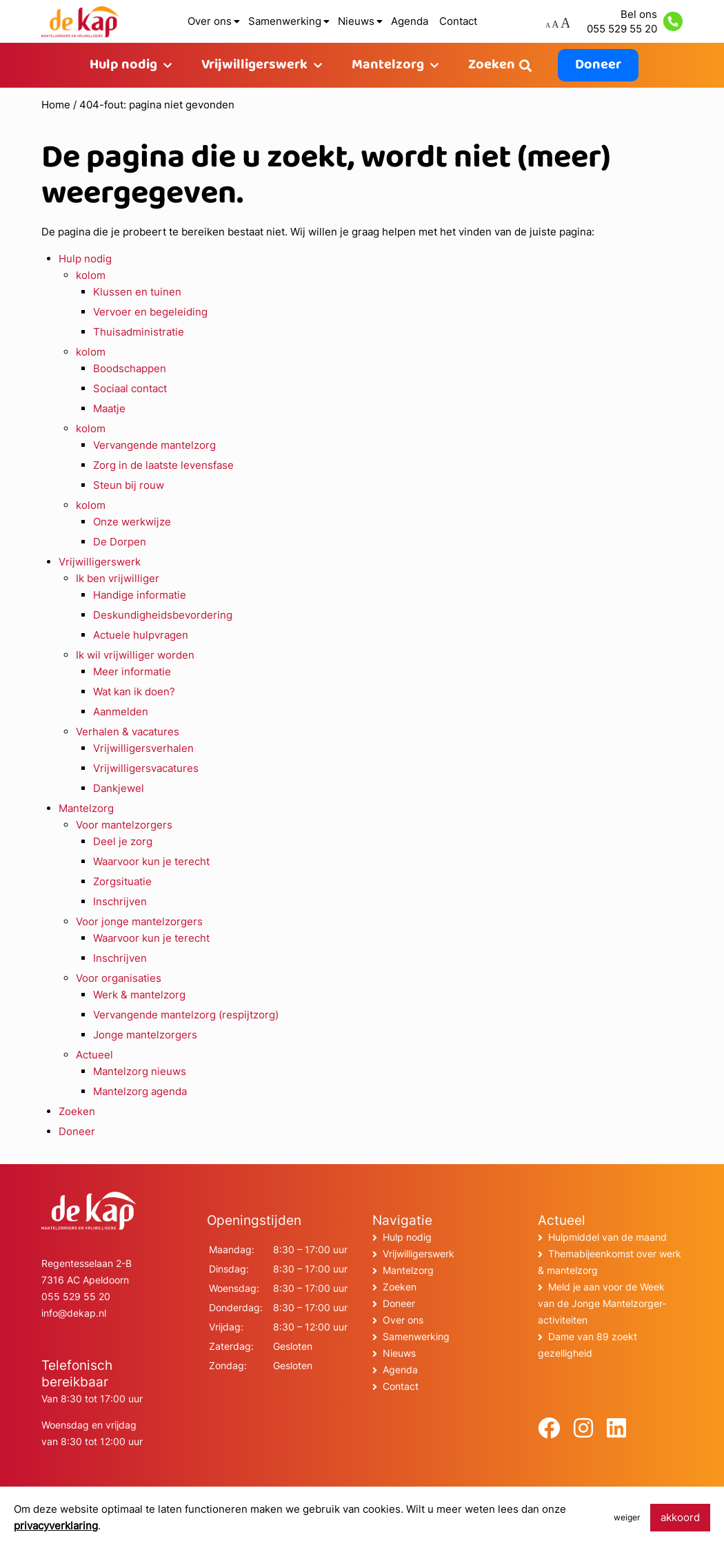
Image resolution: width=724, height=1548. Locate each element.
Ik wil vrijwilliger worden (135, 654)
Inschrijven (120, 901)
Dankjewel (118, 788)
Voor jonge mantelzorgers (139, 921)
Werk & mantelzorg (139, 994)
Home (55, 104)
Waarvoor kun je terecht (151, 861)
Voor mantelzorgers (124, 824)
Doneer (598, 65)
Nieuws (356, 21)
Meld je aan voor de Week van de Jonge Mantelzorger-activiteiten (602, 1303)
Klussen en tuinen (137, 291)
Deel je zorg (122, 841)
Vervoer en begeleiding (150, 311)
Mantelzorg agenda (140, 1091)
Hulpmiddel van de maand (607, 1237)
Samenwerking (284, 21)
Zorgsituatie (122, 881)
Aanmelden (120, 711)
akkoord (680, 1517)
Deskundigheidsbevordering (162, 614)
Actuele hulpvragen (140, 634)
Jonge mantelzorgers (145, 1034)
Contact (458, 21)
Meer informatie (132, 671)
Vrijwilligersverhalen (143, 748)
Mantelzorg (388, 65)
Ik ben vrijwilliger (117, 578)
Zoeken (491, 65)
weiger (627, 1517)
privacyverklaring (56, 1525)
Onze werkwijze (132, 521)
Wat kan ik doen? (134, 691)
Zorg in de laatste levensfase (163, 465)
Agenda (409, 21)
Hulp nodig (123, 65)
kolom (90, 275)
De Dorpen (119, 541)
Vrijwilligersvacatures (146, 768)
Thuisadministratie (138, 331)
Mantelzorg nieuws (139, 1071)
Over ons (210, 21)
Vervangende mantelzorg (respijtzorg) (186, 1014)
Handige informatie (139, 594)
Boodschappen (129, 368)
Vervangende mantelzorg (154, 445)
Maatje (109, 408)
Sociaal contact (130, 388)
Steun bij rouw (128, 485)
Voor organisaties (118, 978)
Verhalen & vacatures (127, 731)
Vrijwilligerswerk (254, 65)
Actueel (94, 1054)
